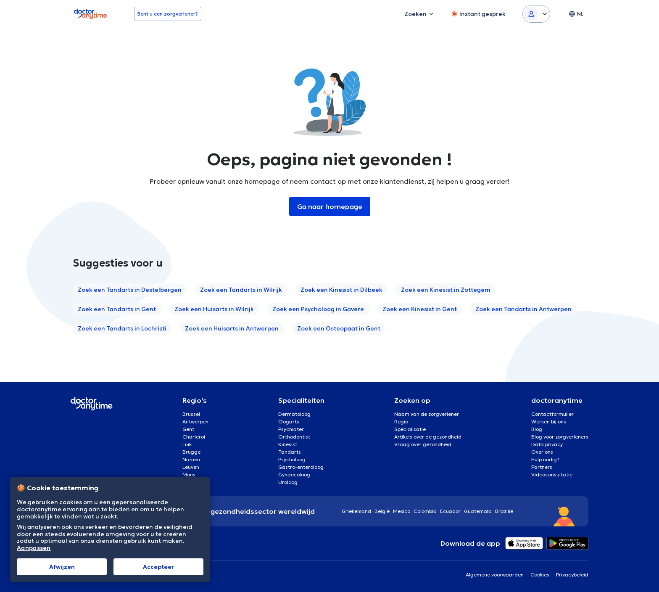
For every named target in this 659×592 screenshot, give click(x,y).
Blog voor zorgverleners (559, 436)
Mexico (401, 511)
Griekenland (356, 511)
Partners (541, 467)
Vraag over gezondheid (422, 444)
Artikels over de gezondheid (427, 436)
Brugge (191, 452)
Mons (188, 474)
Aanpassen (34, 548)
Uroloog (288, 482)
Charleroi (193, 436)
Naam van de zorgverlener (426, 414)
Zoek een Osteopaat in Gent (338, 328)
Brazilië (504, 511)
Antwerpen (195, 421)
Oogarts (288, 421)
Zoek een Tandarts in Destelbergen (130, 289)
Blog (536, 429)
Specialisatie (410, 429)
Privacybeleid (572, 574)
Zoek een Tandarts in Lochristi (122, 328)
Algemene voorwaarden (495, 574)
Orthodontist (294, 436)
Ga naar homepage (329, 206)
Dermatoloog (294, 414)
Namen (191, 459)
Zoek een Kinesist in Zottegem (445, 289)
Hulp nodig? (545, 459)
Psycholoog (292, 459)
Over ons (542, 452)
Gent (188, 429)
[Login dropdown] (536, 14)
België (382, 511)
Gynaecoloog (294, 474)
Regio (401, 421)
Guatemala (478, 511)
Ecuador (450, 511)
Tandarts (289, 452)
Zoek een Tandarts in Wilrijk (241, 289)
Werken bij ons (548, 421)
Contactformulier (552, 414)
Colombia (425, 511)
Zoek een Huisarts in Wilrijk (214, 309)
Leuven (190, 467)
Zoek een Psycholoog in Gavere (318, 309)
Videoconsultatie (551, 474)
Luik (187, 444)
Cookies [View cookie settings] (539, 574)
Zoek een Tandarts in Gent (117, 309)
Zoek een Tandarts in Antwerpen (523, 309)
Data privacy (547, 444)
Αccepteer (158, 567)
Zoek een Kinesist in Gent (419, 309)
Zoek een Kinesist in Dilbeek (341, 289)
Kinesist (287, 444)
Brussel (191, 414)
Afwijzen (62, 567)
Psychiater (291, 429)
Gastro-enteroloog (301, 467)
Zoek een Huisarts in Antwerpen (232, 328)
